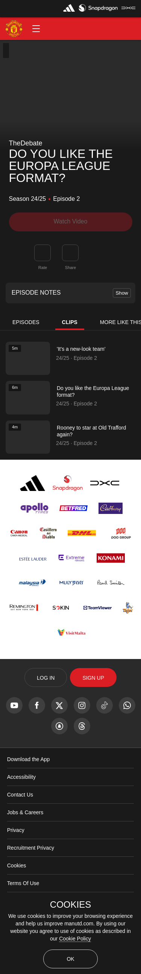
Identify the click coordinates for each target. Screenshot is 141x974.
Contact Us (20, 795)
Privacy (15, 830)
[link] (70, 253)
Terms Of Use (23, 883)
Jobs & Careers (25, 812)
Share (70, 267)
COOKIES (70, 905)
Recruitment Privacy (30, 848)
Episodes (25, 322)
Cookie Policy (75, 939)
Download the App (28, 759)
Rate (42, 267)
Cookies (16, 865)
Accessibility (21, 777)
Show (121, 293)
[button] (36, 28)
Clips (69, 322)
